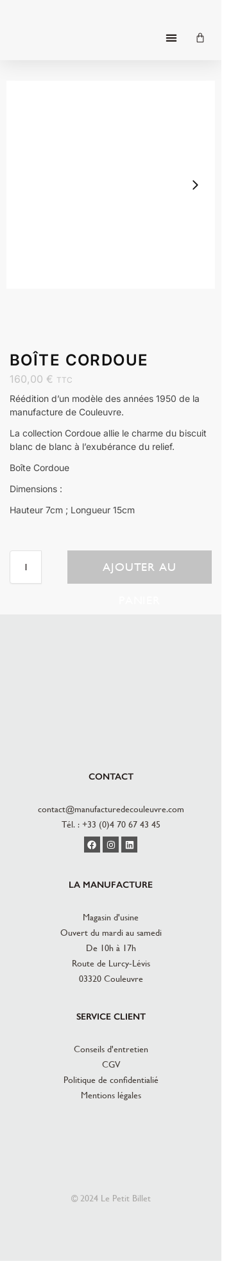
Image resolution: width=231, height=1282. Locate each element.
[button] (171, 38)
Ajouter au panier (139, 572)
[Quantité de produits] (26, 567)
